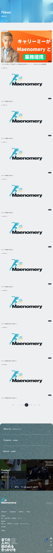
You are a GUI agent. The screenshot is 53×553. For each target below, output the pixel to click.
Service (21, 512)
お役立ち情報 (7, 518)
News (28, 512)
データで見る (16, 523)
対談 (2, 518)
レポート (20, 518)
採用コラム (3, 523)
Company (13, 512)
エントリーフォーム (24, 523)
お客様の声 (14, 518)
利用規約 (3, 530)
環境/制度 (9, 523)
